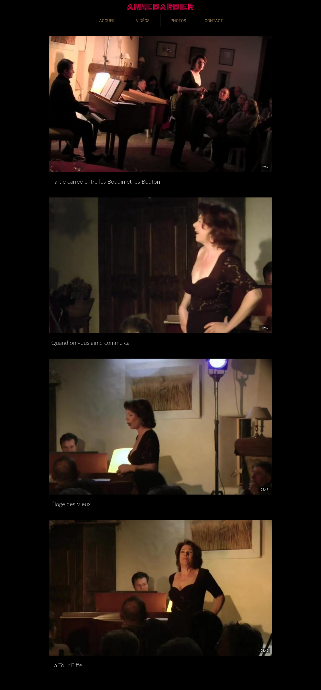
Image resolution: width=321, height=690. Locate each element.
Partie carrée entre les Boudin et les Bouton (105, 181)
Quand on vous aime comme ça (90, 342)
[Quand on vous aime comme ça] (160, 265)
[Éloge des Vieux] (160, 427)
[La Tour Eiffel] (160, 588)
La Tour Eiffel (67, 665)
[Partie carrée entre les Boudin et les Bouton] (160, 104)
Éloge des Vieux (71, 503)
